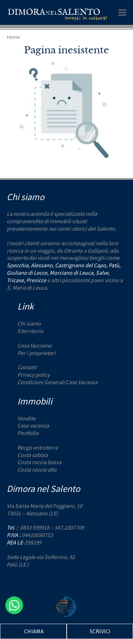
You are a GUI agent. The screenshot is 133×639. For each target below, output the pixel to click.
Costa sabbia (32, 454)
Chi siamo (29, 323)
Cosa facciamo (34, 345)
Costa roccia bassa (39, 462)
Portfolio (28, 432)
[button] (122, 12)
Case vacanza (33, 425)
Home (13, 36)
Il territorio (30, 330)
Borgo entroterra (37, 447)
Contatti (27, 367)
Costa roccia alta (36, 469)
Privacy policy (33, 374)
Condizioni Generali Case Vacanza (57, 382)
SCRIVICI (100, 631)
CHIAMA (34, 631)
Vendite (26, 418)
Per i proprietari (36, 352)
